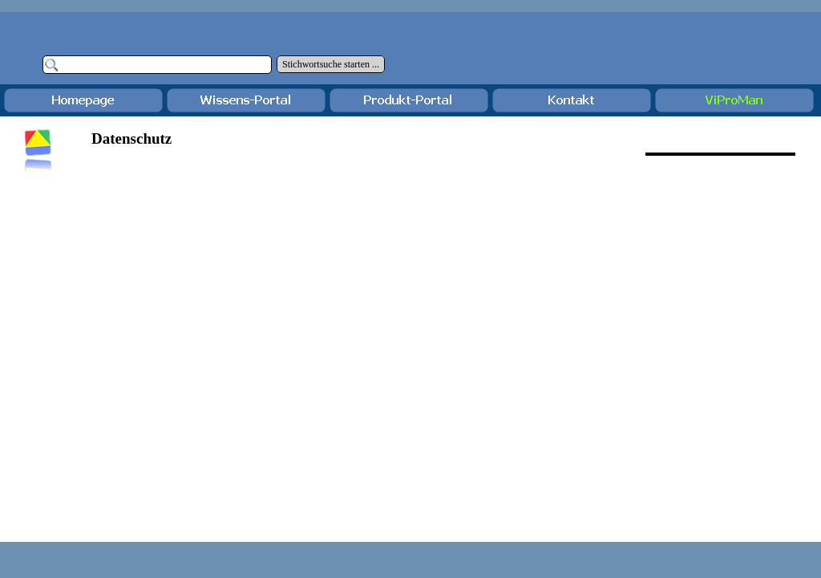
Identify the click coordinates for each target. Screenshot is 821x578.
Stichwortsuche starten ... (330, 64)
